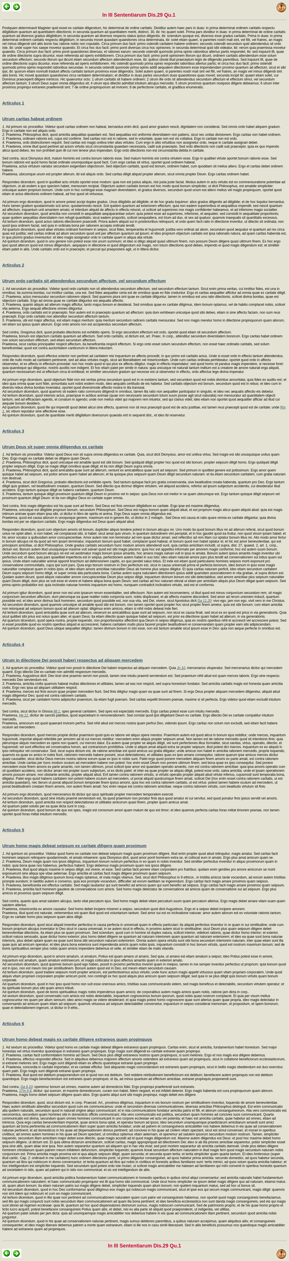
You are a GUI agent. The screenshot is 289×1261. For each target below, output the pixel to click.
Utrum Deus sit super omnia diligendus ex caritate (52, 446)
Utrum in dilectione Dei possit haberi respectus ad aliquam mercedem (72, 660)
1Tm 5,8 (25, 1091)
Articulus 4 (13, 644)
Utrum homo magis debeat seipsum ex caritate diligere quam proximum (74, 845)
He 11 (23, 715)
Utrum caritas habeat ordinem (32, 118)
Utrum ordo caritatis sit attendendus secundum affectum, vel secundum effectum (84, 280)
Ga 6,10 (27, 1087)
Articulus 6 (13, 1023)
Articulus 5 (13, 829)
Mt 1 (56, 711)
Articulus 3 (13, 431)
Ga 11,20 (204, 601)
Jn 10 (181, 668)
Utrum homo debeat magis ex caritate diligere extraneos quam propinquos (77, 1039)
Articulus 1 (13, 102)
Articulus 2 (13, 265)
